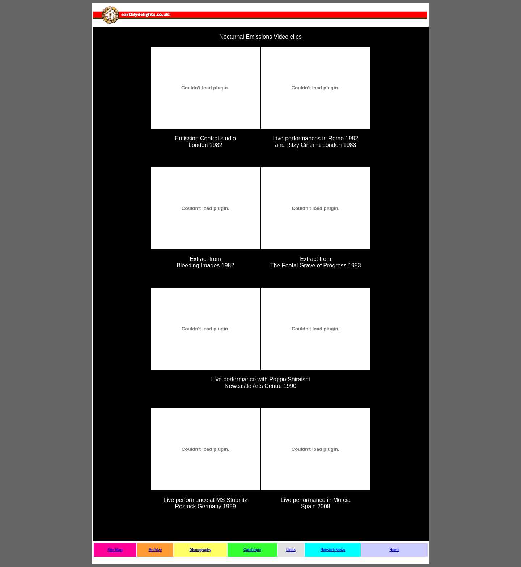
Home (394, 550)
